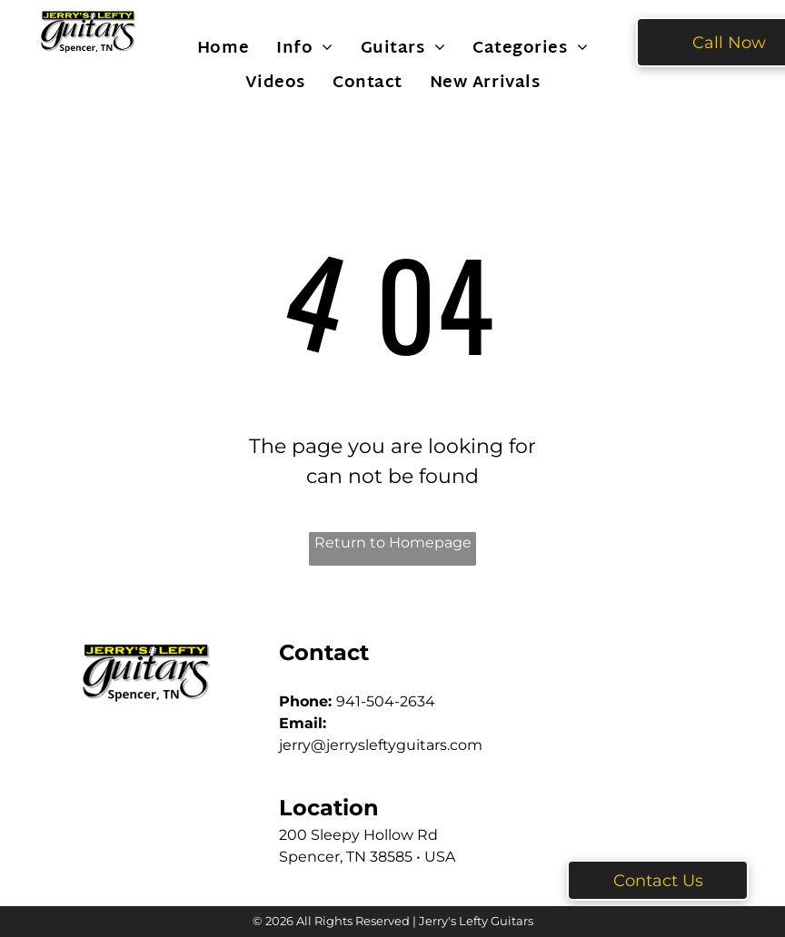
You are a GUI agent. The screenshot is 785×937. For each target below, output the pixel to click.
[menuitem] (223, 48)
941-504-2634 (385, 701)
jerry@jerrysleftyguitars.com (380, 745)
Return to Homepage (393, 542)
